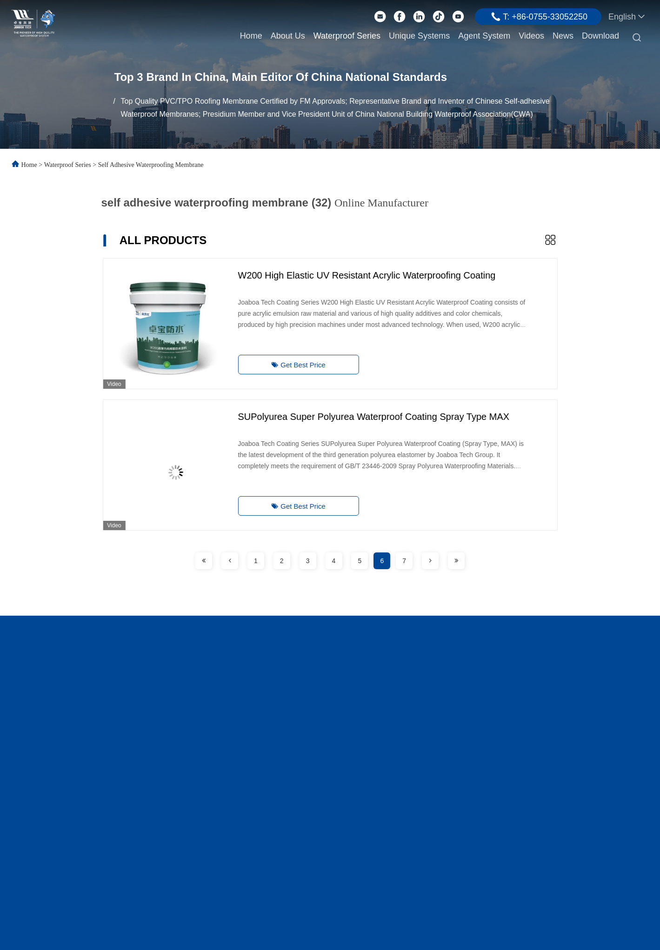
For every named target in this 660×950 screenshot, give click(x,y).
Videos (531, 35)
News (563, 35)
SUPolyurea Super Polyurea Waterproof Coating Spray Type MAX (358, 417)
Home (251, 35)
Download (600, 35)
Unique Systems (419, 35)
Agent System (484, 35)
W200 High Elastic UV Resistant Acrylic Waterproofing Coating (351, 275)
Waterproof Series (346, 35)
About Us (288, 35)
